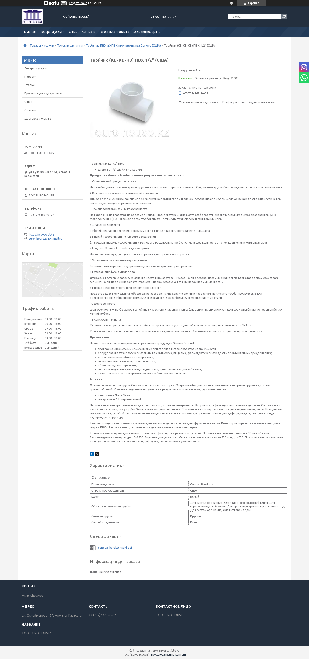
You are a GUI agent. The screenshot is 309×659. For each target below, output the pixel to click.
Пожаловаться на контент (168, 654)
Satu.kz (175, 650)
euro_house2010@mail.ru (45, 238)
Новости (30, 76)
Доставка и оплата (115, 32)
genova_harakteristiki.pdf (115, 547)
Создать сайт (78, 3)
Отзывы (30, 110)
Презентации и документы (43, 93)
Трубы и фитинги (70, 45)
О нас (73, 32)
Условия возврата (146, 32)
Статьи (29, 85)
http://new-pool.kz (41, 234)
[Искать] (284, 16)
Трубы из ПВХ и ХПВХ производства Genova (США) (123, 45)
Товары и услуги (52, 32)
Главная (30, 32)
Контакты (89, 32)
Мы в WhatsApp (33, 595)
